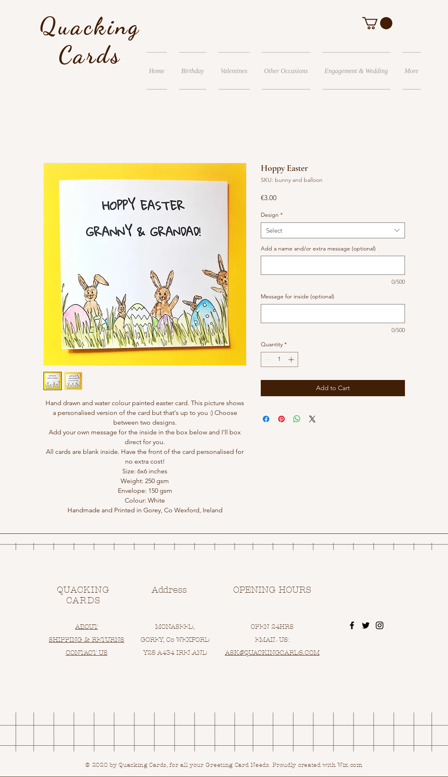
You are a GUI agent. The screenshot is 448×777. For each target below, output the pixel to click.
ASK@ (234, 652)
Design (272, 214)
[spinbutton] (279, 359)
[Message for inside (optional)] (333, 313)
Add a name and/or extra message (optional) (318, 248)
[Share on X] (312, 419)
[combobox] (333, 230)
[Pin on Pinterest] (281, 419)
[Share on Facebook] (266, 419)
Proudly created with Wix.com (318, 765)
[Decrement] (267, 359)
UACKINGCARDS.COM (284, 652)
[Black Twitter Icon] (366, 625)
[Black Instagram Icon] (379, 625)
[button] (377, 23)
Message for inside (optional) (297, 296)
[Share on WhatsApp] (297, 419)
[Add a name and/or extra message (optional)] (333, 265)
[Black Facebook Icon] (352, 625)
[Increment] (292, 359)
